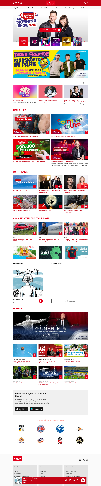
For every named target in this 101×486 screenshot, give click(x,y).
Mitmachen (31, 8)
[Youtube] (13, 3)
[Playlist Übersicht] (74, 480)
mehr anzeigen (70, 301)
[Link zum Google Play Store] (36, 409)
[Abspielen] (83, 480)
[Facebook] (18, 3)
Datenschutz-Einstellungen (21, 476)
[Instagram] (16, 3)
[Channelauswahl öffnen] (87, 3)
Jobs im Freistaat (71, 471)
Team (41, 473)
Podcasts (84, 8)
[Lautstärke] (66, 480)
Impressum (17, 471)
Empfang (42, 476)
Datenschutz (17, 473)
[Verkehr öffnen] (21, 3)
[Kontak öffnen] (85, 3)
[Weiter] (87, 83)
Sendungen (43, 471)
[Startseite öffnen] (50, 3)
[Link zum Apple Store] (21, 409)
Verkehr (56, 8)
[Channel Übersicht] (70, 480)
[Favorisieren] (77, 480)
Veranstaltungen (70, 8)
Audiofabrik (69, 473)
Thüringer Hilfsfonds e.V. (73, 476)
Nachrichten (44, 8)
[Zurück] (83, 83)
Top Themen (18, 8)
